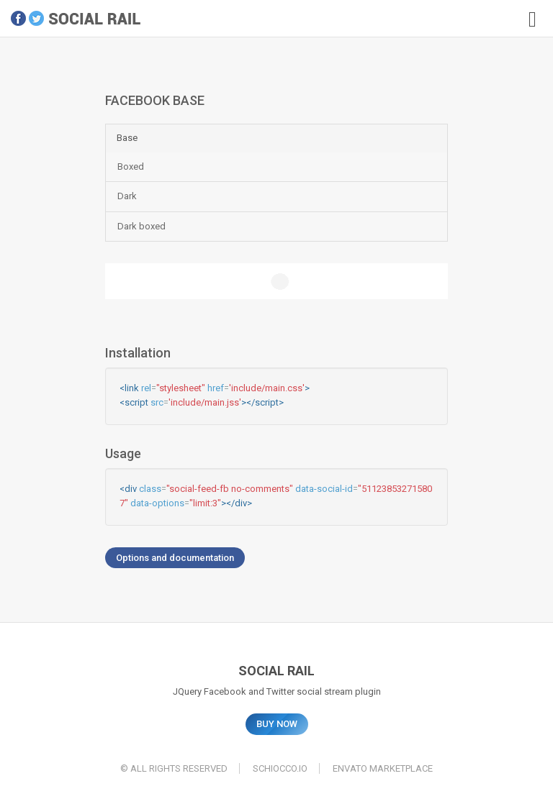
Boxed (130, 166)
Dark (127, 196)
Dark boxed (141, 226)
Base (127, 137)
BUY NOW (276, 723)
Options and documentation (175, 557)
